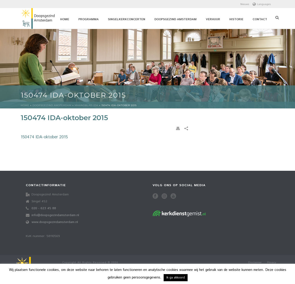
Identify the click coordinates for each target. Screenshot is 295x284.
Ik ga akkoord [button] (175, 277)
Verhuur (213, 19)
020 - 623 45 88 (44, 208)
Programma (88, 19)
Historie (236, 19)
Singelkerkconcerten (126, 19)
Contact (260, 19)
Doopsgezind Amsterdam (175, 19)
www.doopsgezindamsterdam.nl (55, 222)
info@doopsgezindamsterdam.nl (55, 215)
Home (64, 19)
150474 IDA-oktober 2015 (44, 137)
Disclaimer (255, 262)
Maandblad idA (86, 105)
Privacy (271, 262)
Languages (262, 4)
